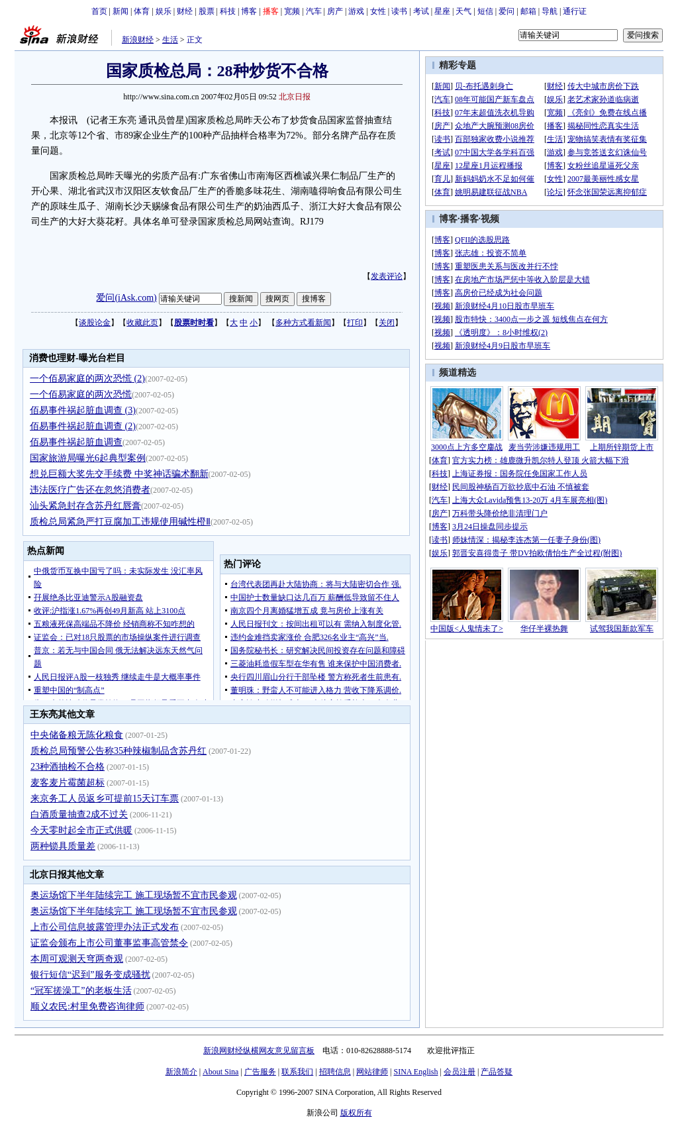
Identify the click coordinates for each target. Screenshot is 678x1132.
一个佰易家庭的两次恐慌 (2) (87, 379)
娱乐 (163, 11)
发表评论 (387, 276)
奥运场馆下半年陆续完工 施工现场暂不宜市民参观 (133, 895)
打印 (355, 322)
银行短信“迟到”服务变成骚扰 (90, 975)
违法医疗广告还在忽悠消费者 (90, 490)
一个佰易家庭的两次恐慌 (81, 394)
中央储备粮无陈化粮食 (76, 735)
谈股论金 (95, 322)
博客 (249, 11)
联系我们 (297, 1071)
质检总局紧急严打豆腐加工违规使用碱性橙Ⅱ (120, 522)
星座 (442, 11)
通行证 (575, 11)
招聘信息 (335, 1071)
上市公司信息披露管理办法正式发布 (104, 927)
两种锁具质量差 (62, 846)
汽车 (314, 11)
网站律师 (372, 1071)
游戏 (356, 11)
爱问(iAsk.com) (126, 298)
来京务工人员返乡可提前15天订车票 (104, 798)
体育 (142, 11)
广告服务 (260, 1071)
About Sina (220, 1071)
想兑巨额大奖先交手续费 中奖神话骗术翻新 (119, 474)
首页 (99, 11)
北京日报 (295, 96)
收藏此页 (142, 322)
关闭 (387, 322)
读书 (399, 11)
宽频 (292, 11)
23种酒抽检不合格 (67, 767)
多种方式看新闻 (303, 322)
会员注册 (459, 1071)
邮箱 (528, 11)
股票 (207, 11)
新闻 (120, 11)
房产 (335, 11)
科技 (228, 11)
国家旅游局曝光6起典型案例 (88, 458)
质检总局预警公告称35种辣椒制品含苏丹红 (118, 751)
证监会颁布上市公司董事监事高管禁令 (109, 943)
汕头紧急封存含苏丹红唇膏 (85, 506)
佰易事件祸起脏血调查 (76, 442)
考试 (421, 11)
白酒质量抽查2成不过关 (79, 814)
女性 (378, 11)
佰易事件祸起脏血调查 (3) (83, 410)
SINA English (415, 1071)
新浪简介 (181, 1071)
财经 (185, 11)
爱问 (506, 11)
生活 (170, 39)
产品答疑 (496, 1071)
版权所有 (356, 1112)
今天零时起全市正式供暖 (81, 830)
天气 (463, 11)
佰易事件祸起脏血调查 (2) (83, 426)
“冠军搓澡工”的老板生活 (80, 991)
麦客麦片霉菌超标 (67, 783)
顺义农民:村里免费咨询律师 (87, 1006)
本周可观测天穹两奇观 (76, 959)
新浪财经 (138, 39)
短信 (485, 11)
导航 (549, 11)
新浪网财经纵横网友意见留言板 (259, 1050)
